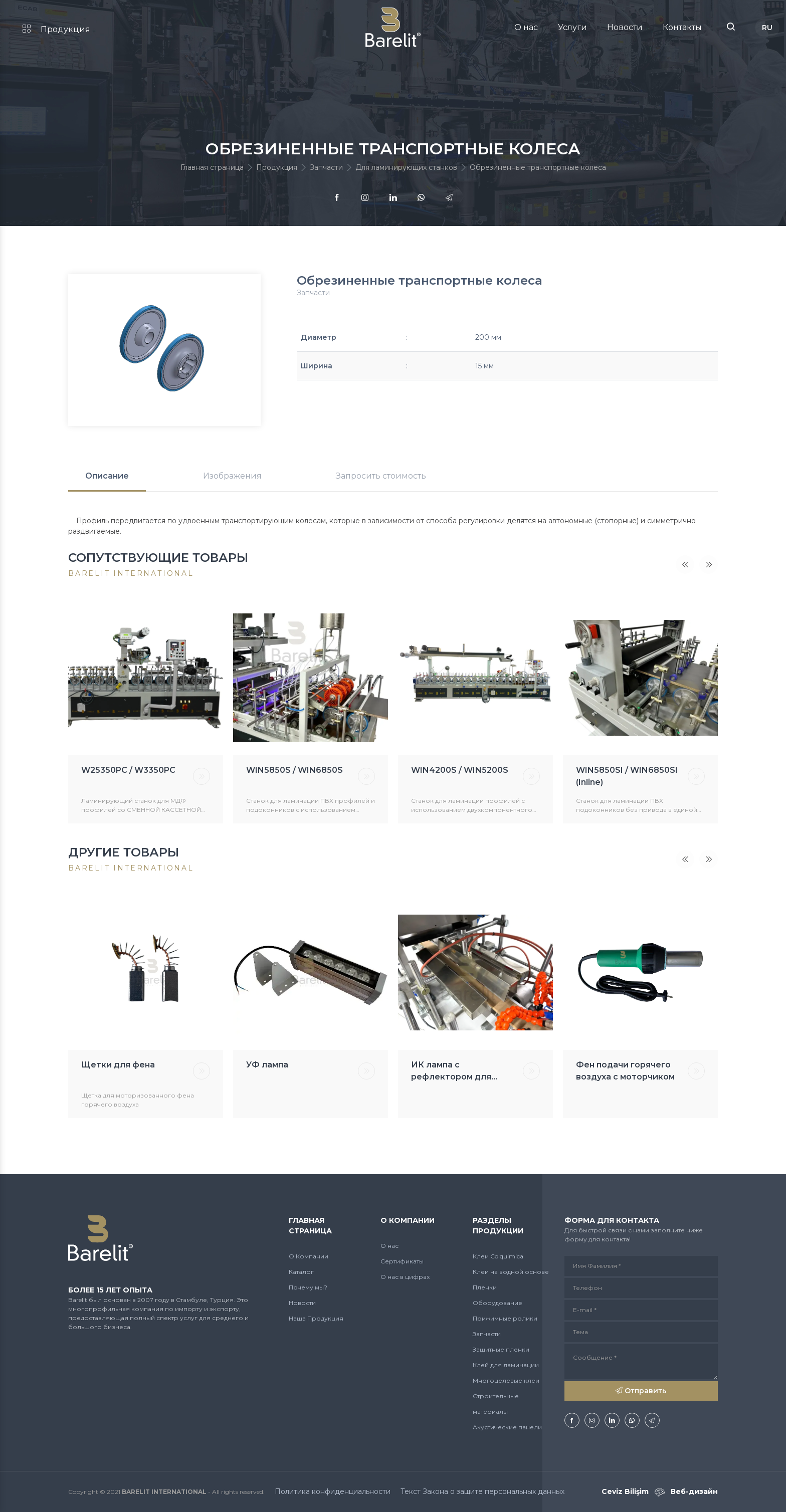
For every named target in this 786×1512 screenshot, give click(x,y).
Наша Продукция (316, 1318)
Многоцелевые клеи (506, 1380)
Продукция (56, 29)
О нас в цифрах (405, 1276)
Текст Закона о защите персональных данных (482, 1491)
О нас (526, 27)
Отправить (641, 1390)
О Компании (308, 1256)
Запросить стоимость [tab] (381, 476)
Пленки (485, 1287)
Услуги (572, 27)
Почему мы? (308, 1287)
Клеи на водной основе (511, 1271)
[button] (731, 28)
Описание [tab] (107, 476)
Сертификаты (402, 1261)
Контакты (682, 27)
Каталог (301, 1271)
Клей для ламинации (506, 1365)
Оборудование (497, 1303)
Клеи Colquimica (498, 1256)
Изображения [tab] (232, 476)
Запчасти (326, 167)
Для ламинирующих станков (406, 167)
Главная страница (212, 167)
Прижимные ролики (505, 1318)
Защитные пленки (501, 1349)
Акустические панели (507, 1427)
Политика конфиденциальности (332, 1491)
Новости (625, 27)
